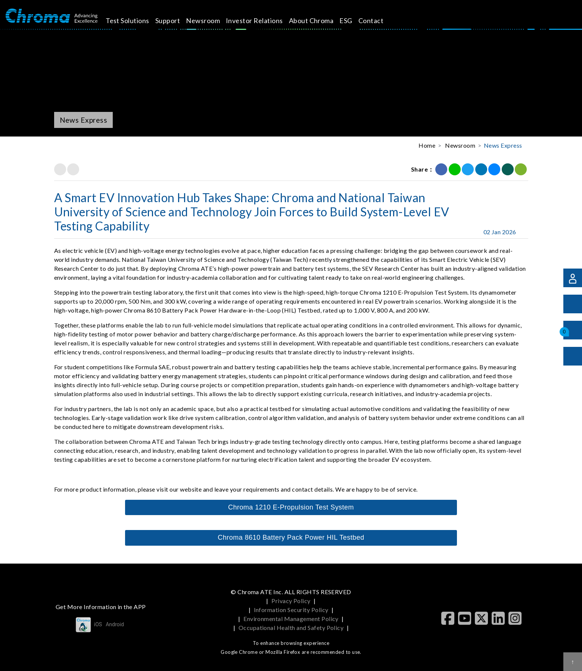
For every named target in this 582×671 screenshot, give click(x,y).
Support (174, 20)
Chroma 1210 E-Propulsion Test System (291, 507)
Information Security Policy (291, 609)
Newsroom (210, 20)
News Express (503, 145)
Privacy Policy (291, 600)
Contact (377, 20)
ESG (352, 20)
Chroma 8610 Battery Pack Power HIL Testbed (291, 537)
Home (426, 145)
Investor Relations (260, 20)
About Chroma (317, 20)
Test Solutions (134, 20)
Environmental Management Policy (291, 618)
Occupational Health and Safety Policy (291, 627)
